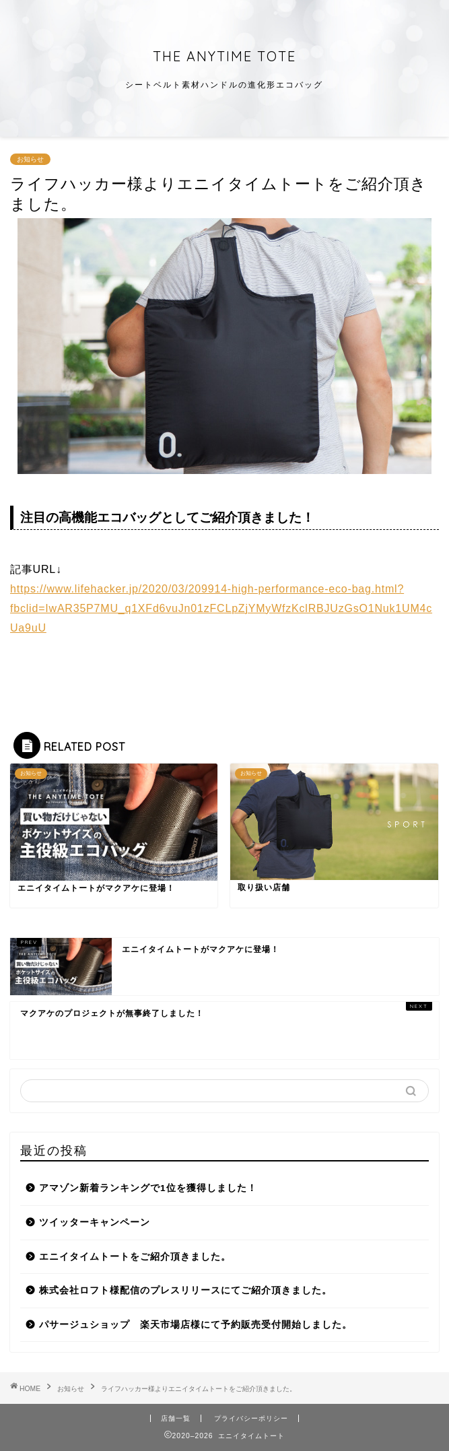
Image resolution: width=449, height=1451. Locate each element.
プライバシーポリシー (251, 1418)
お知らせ (30, 159)
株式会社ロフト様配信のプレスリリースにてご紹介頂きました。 (185, 1290)
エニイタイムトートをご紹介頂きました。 (135, 1257)
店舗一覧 (176, 1418)
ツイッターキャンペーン (94, 1222)
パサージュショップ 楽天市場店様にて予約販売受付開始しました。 (195, 1325)
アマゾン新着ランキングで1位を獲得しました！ (148, 1188)
